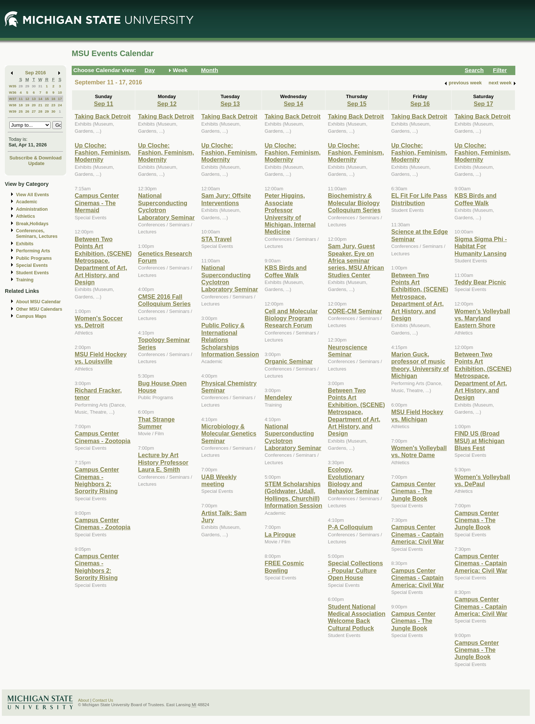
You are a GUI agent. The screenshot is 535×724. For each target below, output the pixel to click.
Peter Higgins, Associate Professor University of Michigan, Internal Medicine (290, 213)
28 (21, 86)
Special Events (32, 265)
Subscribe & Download (35, 158)
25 (21, 111)
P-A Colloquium (350, 527)
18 (21, 105)
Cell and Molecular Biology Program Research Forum (291, 318)
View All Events (32, 194)
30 (34, 86)
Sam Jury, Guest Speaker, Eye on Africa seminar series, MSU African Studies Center (356, 260)
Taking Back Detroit (103, 116)
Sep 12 (166, 103)
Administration (32, 209)
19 (27, 105)
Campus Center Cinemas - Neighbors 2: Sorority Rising (97, 480)
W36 (12, 92)
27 (34, 111)
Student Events (32, 272)
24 (60, 105)
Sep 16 (420, 103)
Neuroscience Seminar (347, 351)
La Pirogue (280, 534)
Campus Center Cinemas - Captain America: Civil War (417, 534)
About (83, 700)
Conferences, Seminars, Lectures (37, 233)
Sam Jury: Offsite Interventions (226, 199)
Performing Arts (33, 250)
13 (34, 99)
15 (47, 99)
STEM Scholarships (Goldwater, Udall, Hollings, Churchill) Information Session (293, 495)
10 (60, 92)
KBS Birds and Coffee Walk (286, 271)
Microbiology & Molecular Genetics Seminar (228, 433)
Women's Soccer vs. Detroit (99, 322)
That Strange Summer (156, 423)
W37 (12, 99)
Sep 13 (230, 103)
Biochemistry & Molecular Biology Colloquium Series (354, 202)
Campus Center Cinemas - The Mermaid (97, 202)
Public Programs (34, 258)
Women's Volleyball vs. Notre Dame (419, 451)
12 (27, 99)
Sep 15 (356, 103)
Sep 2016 (35, 72)
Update (36, 163)
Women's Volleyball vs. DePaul (482, 480)
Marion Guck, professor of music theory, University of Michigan (420, 365)
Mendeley (278, 397)
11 (21, 99)
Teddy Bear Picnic (480, 282)
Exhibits (24, 243)
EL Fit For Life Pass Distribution (419, 199)
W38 (12, 105)
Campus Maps (31, 316)
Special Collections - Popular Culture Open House (355, 570)
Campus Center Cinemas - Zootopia (102, 437)
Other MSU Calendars (39, 309)
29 (27, 86)
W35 (12, 86)
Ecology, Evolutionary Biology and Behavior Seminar (353, 480)
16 (53, 99)
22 (47, 105)
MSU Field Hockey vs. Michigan (417, 415)
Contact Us (103, 700)
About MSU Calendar (38, 301)
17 (60, 99)
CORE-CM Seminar (355, 311)
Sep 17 (483, 103)
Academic (26, 201)
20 (34, 105)
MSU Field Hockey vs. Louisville (101, 358)
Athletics (25, 216)
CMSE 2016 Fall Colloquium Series (164, 300)
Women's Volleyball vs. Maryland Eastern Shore (482, 318)
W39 (12, 111)
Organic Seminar (288, 361)
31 (40, 86)
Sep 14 (293, 103)
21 (40, 105)
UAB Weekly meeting (219, 480)
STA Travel (216, 239)
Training (24, 279)
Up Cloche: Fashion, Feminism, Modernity (103, 152)
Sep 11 (103, 103)
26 (27, 111)
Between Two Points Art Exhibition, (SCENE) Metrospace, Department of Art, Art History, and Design (103, 260)
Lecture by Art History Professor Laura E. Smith (163, 462)
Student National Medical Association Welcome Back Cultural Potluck (357, 617)
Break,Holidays (32, 223)
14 (40, 99)
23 (53, 105)
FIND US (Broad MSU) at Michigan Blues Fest (479, 440)
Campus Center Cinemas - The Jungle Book (413, 491)
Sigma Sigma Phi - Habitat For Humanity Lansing (480, 246)
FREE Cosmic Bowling (284, 566)
